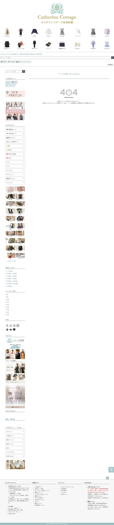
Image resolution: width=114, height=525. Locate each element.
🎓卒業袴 (3, 61)
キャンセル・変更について (42, 490)
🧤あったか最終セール (12, 141)
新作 (7, 419)
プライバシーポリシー (14, 511)
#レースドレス (10, 86)
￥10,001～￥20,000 (12, 283)
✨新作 (8, 146)
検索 (112, 57)
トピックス (9, 182)
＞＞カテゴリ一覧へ (10, 261)
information (87, 482)
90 (7, 297)
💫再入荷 (8, 150)
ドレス (8, 162)
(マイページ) (69, 487)
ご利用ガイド (10, 435)
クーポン (63, 492)
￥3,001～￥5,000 (12, 276)
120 (8, 304)
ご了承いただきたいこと (41, 494)
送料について (10, 440)
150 (8, 312)
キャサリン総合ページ (14, 508)
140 (8, 309)
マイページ (9, 431)
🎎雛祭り (18, 61)
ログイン (63, 487)
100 (8, 299)
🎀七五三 (8, 158)
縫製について (38, 496)
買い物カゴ (64, 490)
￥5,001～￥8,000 (12, 278)
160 (8, 314)
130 (8, 307)
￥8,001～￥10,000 (12, 281)
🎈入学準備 (11, 61)
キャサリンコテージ (10, 482)
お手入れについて (39, 499)
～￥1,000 (9, 271)
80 (7, 294)
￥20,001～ (10, 286)
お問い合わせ (10, 456)
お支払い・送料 (39, 488)
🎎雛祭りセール (10, 137)
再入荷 (8, 82)
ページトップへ (107, 478)
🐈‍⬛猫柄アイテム (10, 178)
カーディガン (26, 61)
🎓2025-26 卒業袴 (11, 154)
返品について (10, 444)
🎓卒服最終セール (11, 129)
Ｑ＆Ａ (36, 501)
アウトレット (10, 174)
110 (8, 302)
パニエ (8, 166)
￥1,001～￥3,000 (12, 273)
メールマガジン (10, 452)
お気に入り (64, 494)
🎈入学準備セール (11, 133)
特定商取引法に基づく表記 (15, 510)
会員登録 (63, 488)
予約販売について (39, 505)
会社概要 (10, 506)
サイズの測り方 (39, 498)
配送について (38, 492)
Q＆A (7, 448)
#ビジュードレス (10, 84)
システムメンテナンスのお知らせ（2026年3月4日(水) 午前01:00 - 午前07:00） (21, 54)
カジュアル (9, 170)
